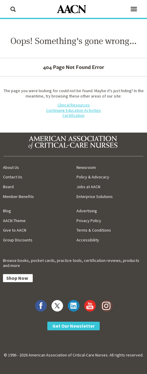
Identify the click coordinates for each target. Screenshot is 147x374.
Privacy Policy (88, 220)
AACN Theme (14, 220)
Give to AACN (14, 230)
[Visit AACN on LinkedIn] (73, 306)
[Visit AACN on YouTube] (90, 306)
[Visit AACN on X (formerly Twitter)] (57, 305)
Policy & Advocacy (92, 177)
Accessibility (87, 240)
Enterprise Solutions (94, 196)
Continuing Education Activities (73, 110)
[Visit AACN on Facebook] (41, 306)
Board (8, 186)
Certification (73, 115)
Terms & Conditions (93, 230)
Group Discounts (17, 240)
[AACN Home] (73, 9)
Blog (7, 210)
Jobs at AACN (88, 186)
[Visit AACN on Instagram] (106, 306)
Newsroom (86, 167)
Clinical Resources (73, 105)
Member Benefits (18, 196)
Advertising (86, 210)
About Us (11, 167)
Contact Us (12, 177)
